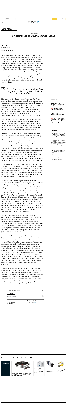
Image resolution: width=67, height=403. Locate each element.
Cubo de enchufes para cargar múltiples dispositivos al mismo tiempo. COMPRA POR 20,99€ (38, 370)
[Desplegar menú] (2, 22)
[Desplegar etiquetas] (43, 296)
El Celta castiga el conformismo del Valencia (57, 109)
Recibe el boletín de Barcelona (14, 290)
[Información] (37, 33)
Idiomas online (24, 357)
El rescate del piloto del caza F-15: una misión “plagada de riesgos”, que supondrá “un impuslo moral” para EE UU (58, 120)
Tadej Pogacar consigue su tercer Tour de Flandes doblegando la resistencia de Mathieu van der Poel (58, 104)
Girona (45, 29)
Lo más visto (54, 130)
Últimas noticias (62, 29)
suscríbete (54, 18)
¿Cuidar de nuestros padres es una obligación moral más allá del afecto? (59, 151)
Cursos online (16, 357)
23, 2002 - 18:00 (5, 47)
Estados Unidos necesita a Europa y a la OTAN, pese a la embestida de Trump (58, 140)
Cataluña (6, 29)
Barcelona (36, 29)
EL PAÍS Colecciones (33, 357)
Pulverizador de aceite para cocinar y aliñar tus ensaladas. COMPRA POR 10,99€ (61, 370)
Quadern (52, 29)
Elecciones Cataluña (23, 29)
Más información (10, 303)
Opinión (8, 296)
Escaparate (4, 357)
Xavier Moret (5, 45)
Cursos (9, 357)
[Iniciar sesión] (62, 19)
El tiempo (56, 29)
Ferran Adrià (13, 296)
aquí (35, 302)
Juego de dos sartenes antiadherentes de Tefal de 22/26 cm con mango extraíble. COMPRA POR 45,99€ (21, 374)
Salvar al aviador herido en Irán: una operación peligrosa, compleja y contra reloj (58, 114)
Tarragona (41, 29)
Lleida (48, 29)
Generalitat (30, 29)
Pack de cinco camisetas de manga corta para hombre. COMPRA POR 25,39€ (50, 370)
